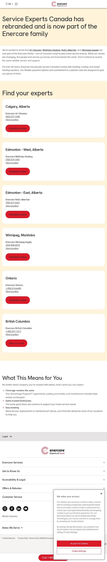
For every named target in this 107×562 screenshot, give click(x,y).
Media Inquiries (9, 516)
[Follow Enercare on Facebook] (11, 508)
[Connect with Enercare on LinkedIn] (18, 508)
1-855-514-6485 (13, 288)
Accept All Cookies (79, 543)
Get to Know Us (53, 471)
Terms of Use (34, 538)
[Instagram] (5, 508)
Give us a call (16, 343)
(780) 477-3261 (13, 202)
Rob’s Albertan (68, 50)
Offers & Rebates (53, 488)
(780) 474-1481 (13, 159)
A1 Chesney (36, 50)
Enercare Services (53, 462)
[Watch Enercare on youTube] (25, 508)
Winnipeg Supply (90, 50)
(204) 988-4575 (13, 245)
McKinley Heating (51, 50)
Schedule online (17, 128)
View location (12, 119)
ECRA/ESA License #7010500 (51, 538)
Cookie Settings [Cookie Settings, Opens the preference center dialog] (79, 551)
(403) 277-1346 (13, 116)
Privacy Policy (23, 538)
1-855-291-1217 (13, 331)
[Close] (101, 494)
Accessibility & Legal (53, 479)
